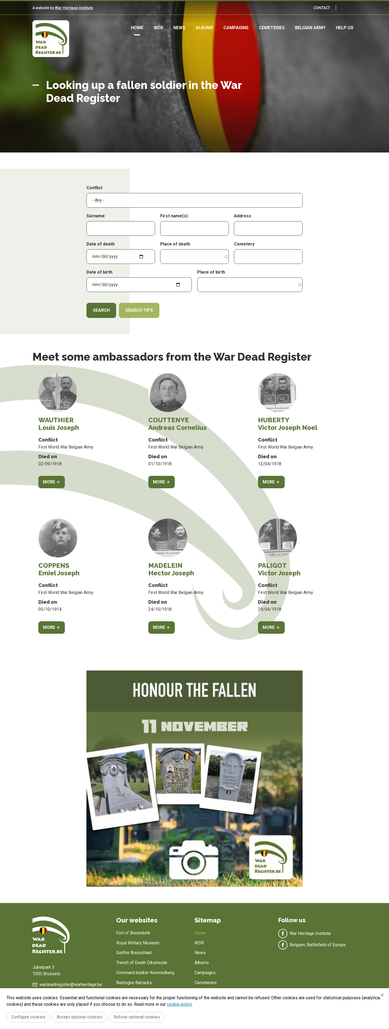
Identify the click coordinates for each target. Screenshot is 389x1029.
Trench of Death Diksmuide (141, 962)
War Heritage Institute (74, 8)
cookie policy (179, 1004)
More (49, 481)
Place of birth (211, 272)
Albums (204, 27)
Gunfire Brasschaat (134, 952)
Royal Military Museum (137, 942)
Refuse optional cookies (137, 1017)
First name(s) (174, 215)
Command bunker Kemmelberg (145, 972)
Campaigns (236, 27)
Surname (95, 215)
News (179, 27)
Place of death (175, 244)
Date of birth (99, 272)
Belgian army (310, 27)
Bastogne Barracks (134, 982)
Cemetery (244, 244)
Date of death (100, 244)
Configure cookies (28, 1017)
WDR (158, 27)
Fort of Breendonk (133, 932)
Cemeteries (272, 27)
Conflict (94, 187)
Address (242, 215)
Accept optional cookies (79, 1017)
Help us (344, 27)
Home (137, 27)
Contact (321, 8)
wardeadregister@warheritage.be (70, 984)
